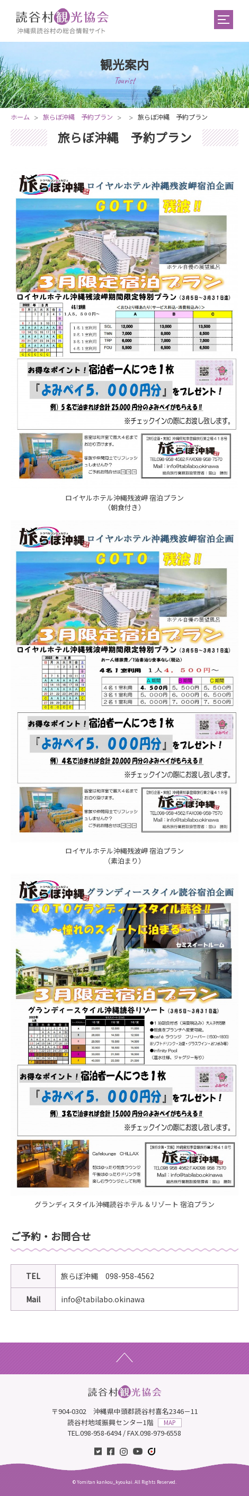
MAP (170, 1422)
